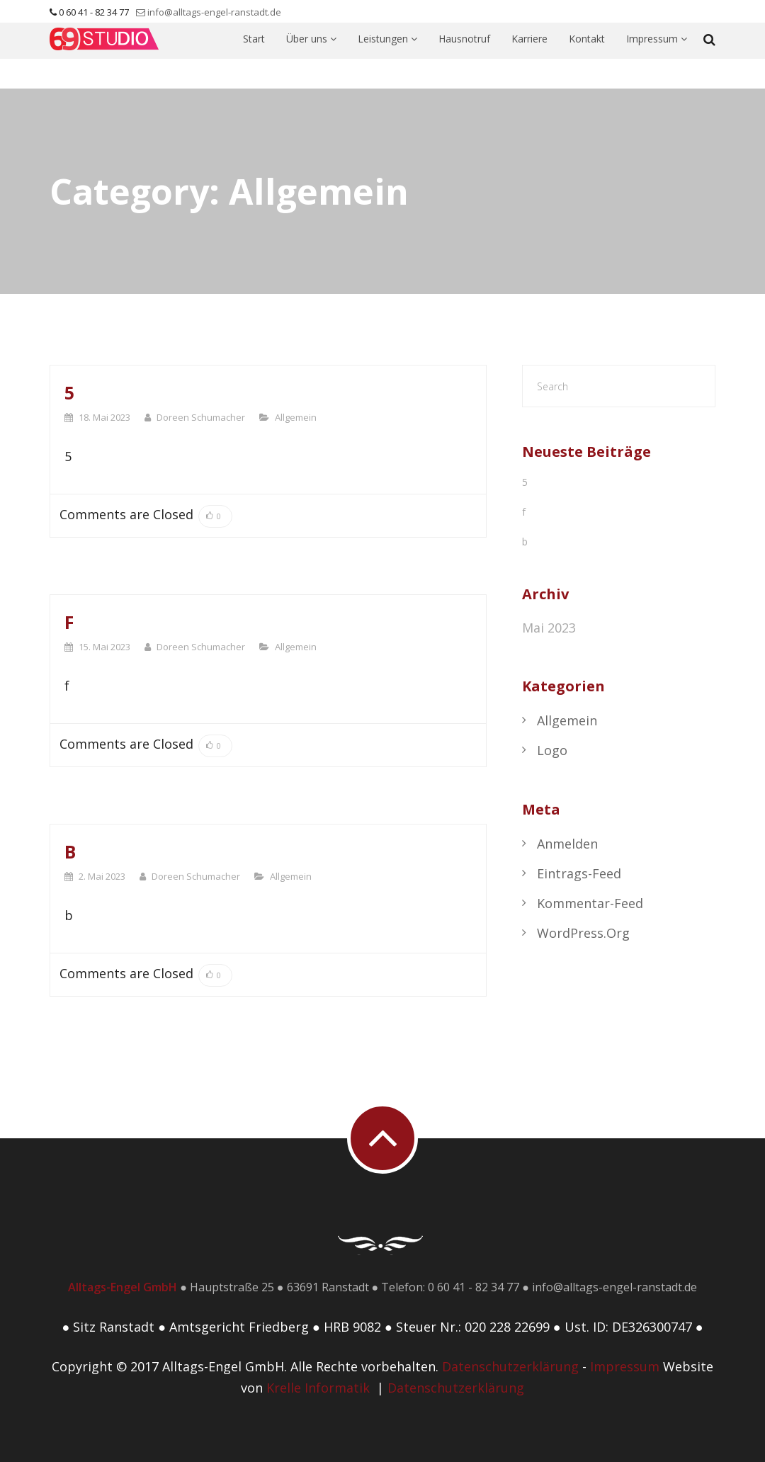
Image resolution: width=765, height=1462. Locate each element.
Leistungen (387, 55)
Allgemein (296, 417)
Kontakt (587, 55)
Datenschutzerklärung (510, 1366)
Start (254, 55)
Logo (552, 750)
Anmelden (567, 843)
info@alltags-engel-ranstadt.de (214, 12)
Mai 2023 (549, 627)
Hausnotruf (464, 55)
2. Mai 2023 (102, 876)
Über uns (311, 55)
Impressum (656, 55)
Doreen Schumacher (201, 417)
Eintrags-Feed (579, 873)
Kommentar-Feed (590, 903)
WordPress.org (583, 932)
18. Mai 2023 (104, 417)
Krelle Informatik (318, 1387)
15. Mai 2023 (104, 646)
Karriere (529, 55)
